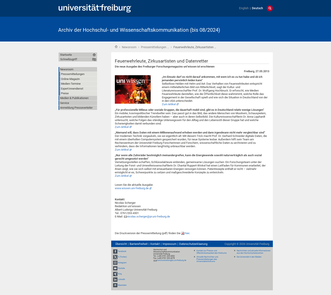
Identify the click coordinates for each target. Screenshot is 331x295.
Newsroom (129, 47)
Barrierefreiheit (139, 244)
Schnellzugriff (68, 59)
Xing (120, 274)
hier (187, 233)
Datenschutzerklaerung (193, 244)
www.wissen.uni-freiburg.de (132, 188)
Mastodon (122, 285)
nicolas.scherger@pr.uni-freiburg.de (148, 216)
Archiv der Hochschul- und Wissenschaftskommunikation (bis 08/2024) (139, 30)
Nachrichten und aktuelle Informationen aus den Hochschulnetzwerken (253, 252)
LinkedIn (121, 279)
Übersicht (121, 244)
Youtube (121, 268)
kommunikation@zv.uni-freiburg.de (171, 260)
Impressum (169, 244)
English (244, 8)
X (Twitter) (122, 257)
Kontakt (155, 244)
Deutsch (257, 8)
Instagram (122, 263)
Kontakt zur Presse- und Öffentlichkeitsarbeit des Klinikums (212, 252)
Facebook (122, 251)
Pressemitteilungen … (155, 47)
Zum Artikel (169, 104)
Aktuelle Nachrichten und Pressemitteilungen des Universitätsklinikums (207, 259)
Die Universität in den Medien (249, 257)
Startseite (116, 46)
